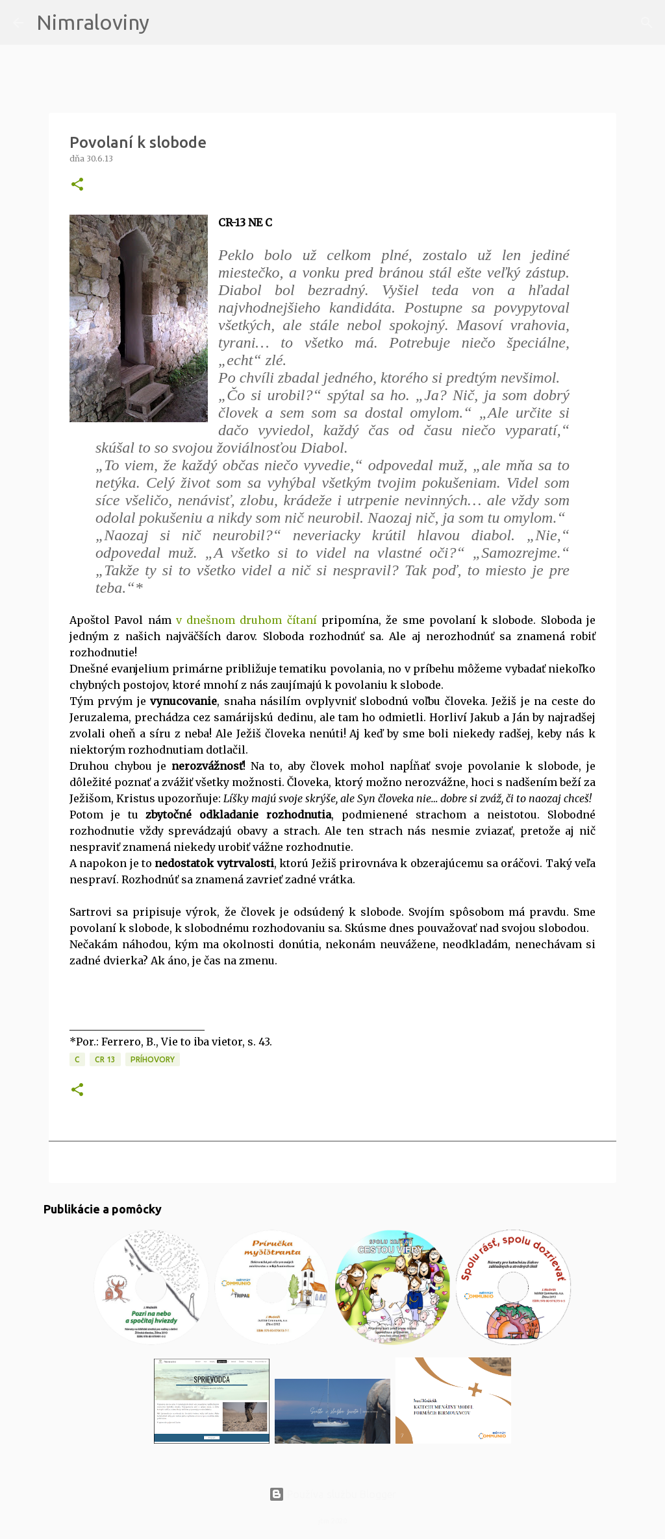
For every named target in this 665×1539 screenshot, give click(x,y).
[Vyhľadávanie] (167, 22)
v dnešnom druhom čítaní (244, 620)
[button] (77, 185)
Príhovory (153, 1059)
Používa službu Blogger (332, 1494)
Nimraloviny (92, 22)
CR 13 (105, 1059)
